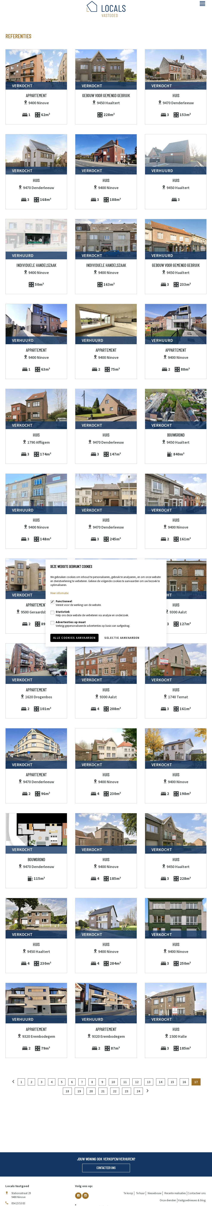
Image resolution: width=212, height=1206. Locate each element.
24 (138, 1091)
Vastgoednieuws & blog (192, 1200)
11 (125, 1082)
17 (196, 1082)
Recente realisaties (175, 1193)
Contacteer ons (106, 1168)
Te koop (128, 1193)
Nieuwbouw (154, 1193)
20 (91, 1091)
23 (126, 1091)
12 (137, 1082)
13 (148, 1082)
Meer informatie (59, 593)
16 (184, 1082)
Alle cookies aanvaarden (74, 638)
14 (160, 1082)
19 (79, 1091)
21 (103, 1091)
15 (172, 1082)
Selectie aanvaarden (122, 638)
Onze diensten (168, 1200)
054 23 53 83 (18, 1203)
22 (114, 1091)
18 (67, 1091)
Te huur (140, 1193)
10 (113, 1082)
